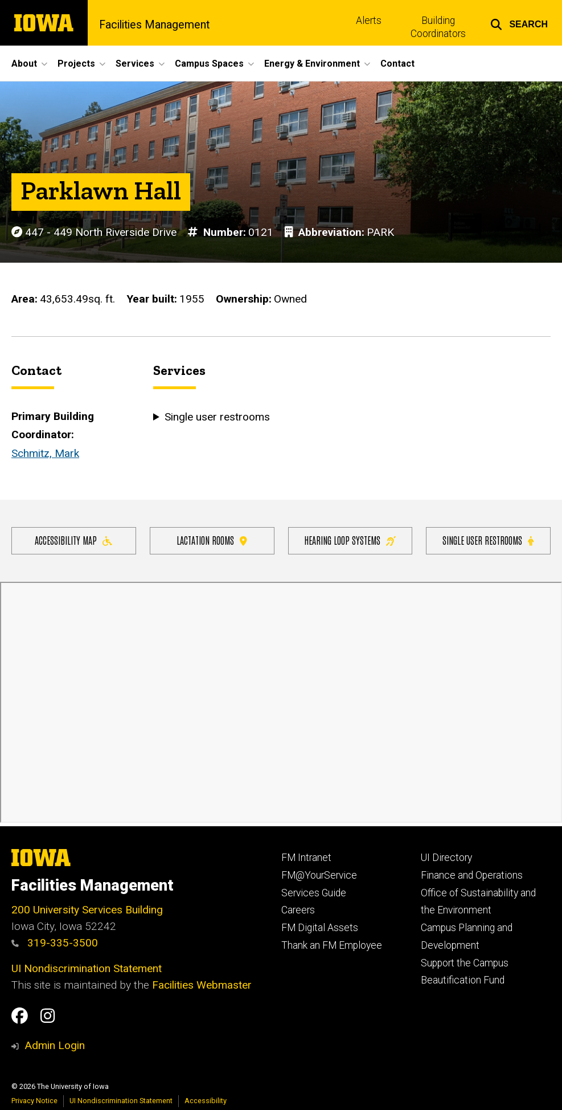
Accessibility (205, 1100)
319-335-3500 (54, 942)
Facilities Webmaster (202, 984)
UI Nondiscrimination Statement (86, 968)
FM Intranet (306, 857)
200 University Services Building (87, 909)
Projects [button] (76, 63)
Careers (298, 910)
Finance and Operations (472, 875)
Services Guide (313, 893)
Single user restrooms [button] (216, 417)
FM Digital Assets (319, 927)
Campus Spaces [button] (209, 63)
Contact (397, 63)
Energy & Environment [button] (312, 63)
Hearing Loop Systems (350, 540)
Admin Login (54, 1045)
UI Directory (446, 857)
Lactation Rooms (212, 540)
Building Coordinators (438, 27)
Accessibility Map (73, 540)
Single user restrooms (488, 540)
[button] (519, 23)
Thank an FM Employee (331, 945)
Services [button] (135, 63)
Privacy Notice (34, 1100)
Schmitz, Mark (45, 453)
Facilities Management (154, 25)
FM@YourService (319, 875)
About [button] (24, 63)
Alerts (368, 20)
